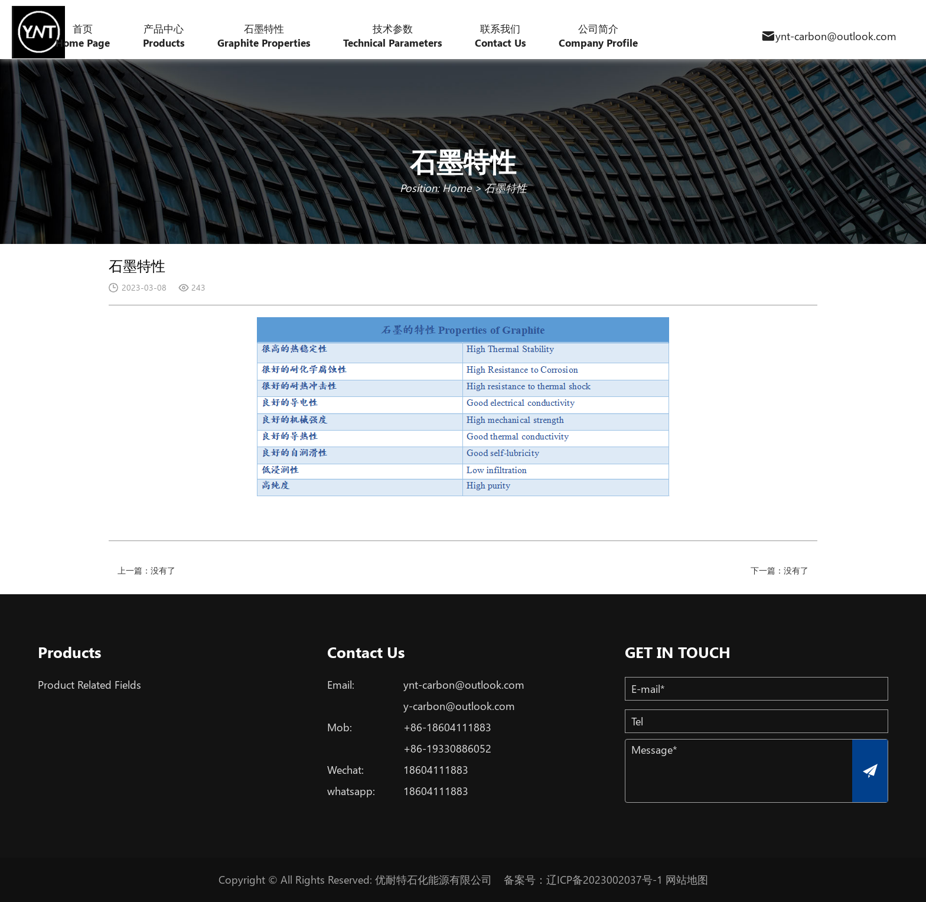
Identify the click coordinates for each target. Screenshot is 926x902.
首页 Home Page (83, 35)
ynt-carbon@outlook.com (835, 36)
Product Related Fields (89, 685)
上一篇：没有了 (146, 570)
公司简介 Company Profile (598, 35)
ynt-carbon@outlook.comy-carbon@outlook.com (463, 695)
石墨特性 (505, 188)
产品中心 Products (163, 35)
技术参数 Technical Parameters (392, 35)
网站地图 (687, 879)
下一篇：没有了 (779, 570)
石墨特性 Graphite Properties (263, 35)
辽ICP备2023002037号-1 (604, 879)
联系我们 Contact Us (500, 35)
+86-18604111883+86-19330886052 (447, 738)
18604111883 (435, 770)
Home (456, 188)
